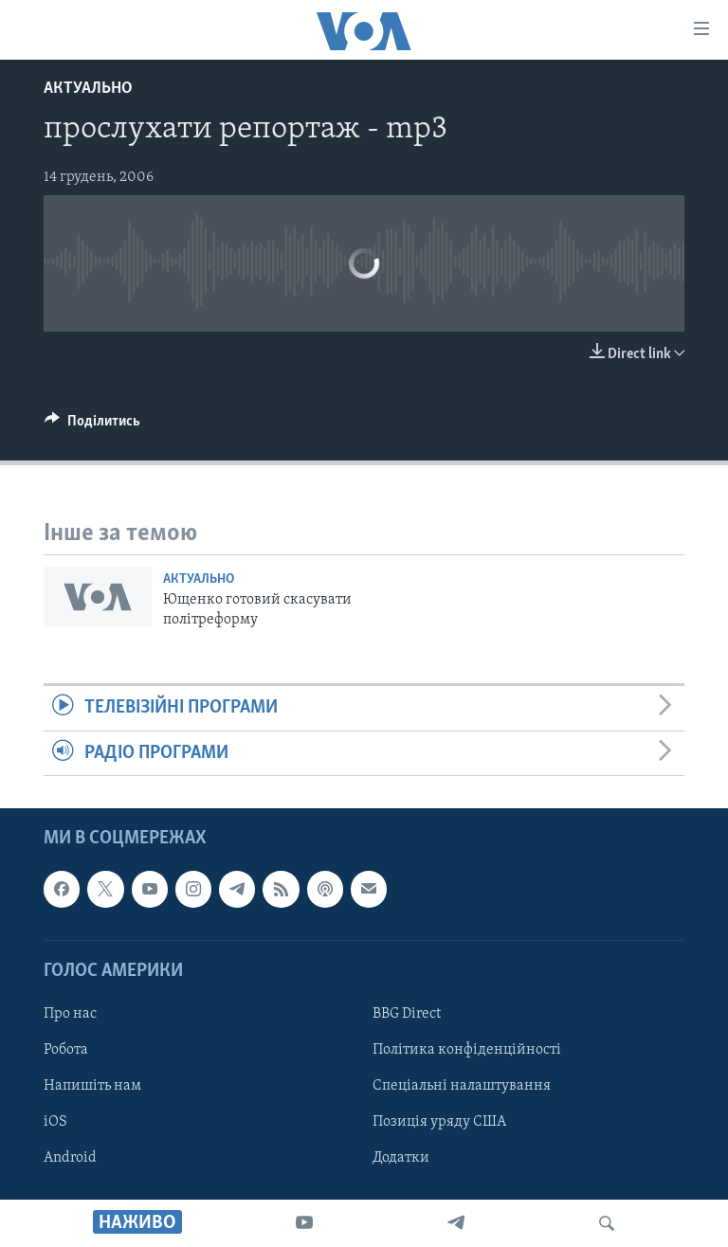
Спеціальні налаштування (462, 1085)
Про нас (70, 1013)
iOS (55, 1122)
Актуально (88, 89)
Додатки (401, 1158)
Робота (66, 1049)
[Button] (92, 425)
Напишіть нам (92, 1085)
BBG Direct (407, 1013)
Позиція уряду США (439, 1122)
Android (70, 1158)
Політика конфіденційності (467, 1049)
